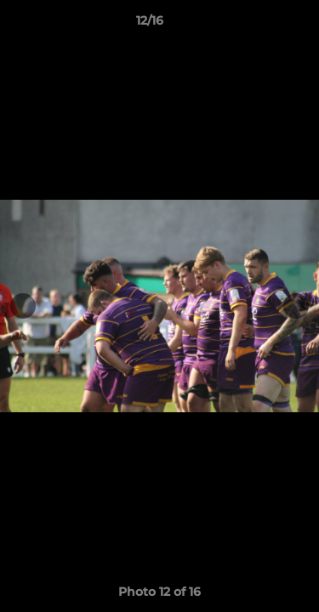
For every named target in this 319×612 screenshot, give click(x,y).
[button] (258, 24)
